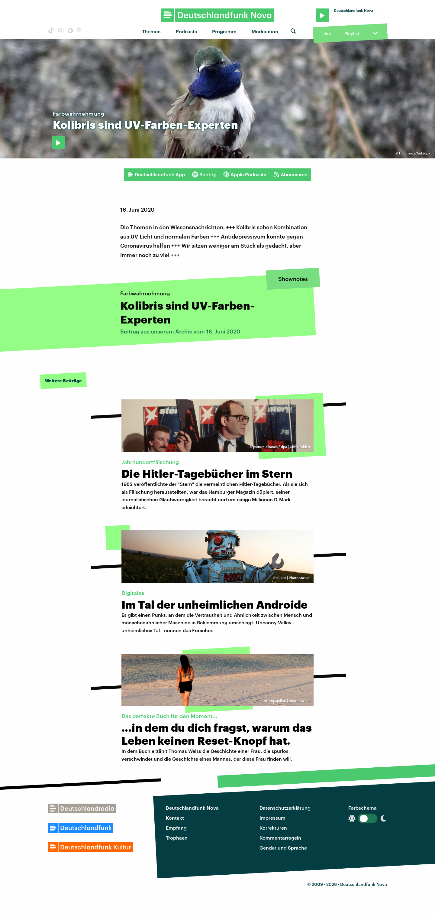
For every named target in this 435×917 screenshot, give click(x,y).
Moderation (265, 31)
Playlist (351, 33)
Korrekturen (273, 828)
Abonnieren (290, 174)
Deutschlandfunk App (156, 174)
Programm (224, 31)
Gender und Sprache (283, 847)
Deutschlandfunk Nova (192, 808)
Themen (151, 31)
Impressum (272, 818)
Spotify (204, 174)
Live (326, 33)
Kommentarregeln (280, 838)
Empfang (176, 828)
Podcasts (186, 31)
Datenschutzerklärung (285, 808)
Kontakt (175, 818)
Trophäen (177, 838)
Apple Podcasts (244, 174)
